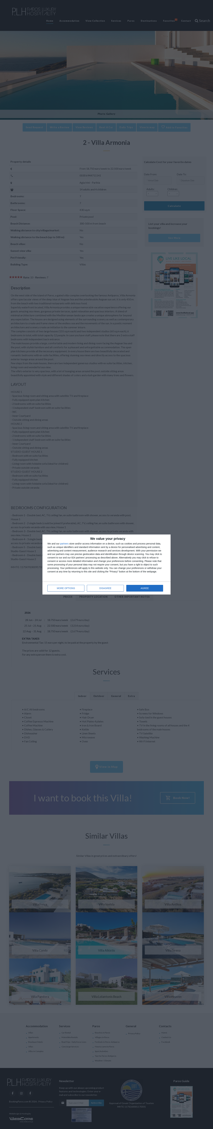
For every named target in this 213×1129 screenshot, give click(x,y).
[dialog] (106, 564)
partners (64, 543)
